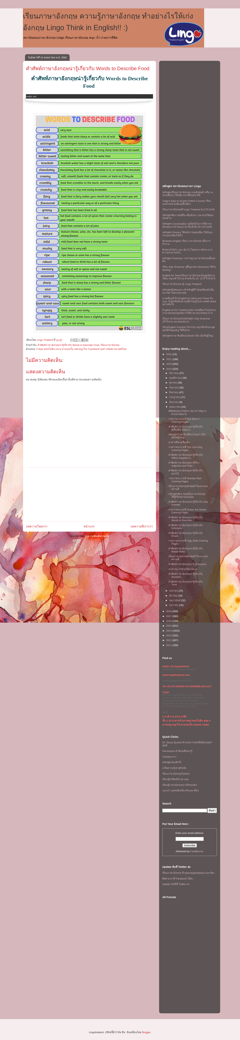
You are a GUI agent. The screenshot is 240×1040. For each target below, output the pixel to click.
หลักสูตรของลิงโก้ (171, 762)
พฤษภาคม (175, 406)
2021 (169, 359)
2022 (169, 354)
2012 (169, 640)
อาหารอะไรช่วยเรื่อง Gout (182, 569)
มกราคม (174, 605)
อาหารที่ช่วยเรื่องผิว (179, 442)
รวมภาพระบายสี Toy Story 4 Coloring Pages (183, 420)
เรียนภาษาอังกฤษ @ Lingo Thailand (181, 284)
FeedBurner (197, 851)
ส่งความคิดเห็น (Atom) (97, 536)
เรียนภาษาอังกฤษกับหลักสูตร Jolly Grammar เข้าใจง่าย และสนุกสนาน (186, 320)
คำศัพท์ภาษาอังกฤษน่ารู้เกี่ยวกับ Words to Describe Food (87, 68)
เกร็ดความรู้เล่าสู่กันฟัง (174, 768)
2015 (169, 625)
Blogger (146, 1032)
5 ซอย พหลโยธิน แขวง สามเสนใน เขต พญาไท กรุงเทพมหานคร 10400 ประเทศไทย (81, 349)
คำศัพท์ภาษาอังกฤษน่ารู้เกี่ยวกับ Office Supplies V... (185, 456)
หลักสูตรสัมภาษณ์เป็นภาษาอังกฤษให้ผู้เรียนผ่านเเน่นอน (186, 495)
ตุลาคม (173, 382)
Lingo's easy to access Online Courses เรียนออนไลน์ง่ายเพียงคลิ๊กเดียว (186, 202)
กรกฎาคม (175, 397)
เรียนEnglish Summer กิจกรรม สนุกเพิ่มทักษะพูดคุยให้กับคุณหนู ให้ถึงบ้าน (188, 329)
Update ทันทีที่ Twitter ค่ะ (176, 884)
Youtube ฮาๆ (169, 756)
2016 (169, 621)
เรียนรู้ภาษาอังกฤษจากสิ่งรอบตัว (179, 785)
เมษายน (174, 590)
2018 (169, 611)
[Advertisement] (89, 494)
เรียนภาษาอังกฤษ (110, 345)
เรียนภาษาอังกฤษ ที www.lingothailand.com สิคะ (188, 872)
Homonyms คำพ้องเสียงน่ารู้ (177, 751)
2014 (169, 630)
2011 (169, 645)
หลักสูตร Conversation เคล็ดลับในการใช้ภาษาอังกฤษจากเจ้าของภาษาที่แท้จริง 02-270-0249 (187, 225)
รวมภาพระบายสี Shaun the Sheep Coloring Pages (187, 511)
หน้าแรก (89, 526)
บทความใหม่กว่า (37, 526)
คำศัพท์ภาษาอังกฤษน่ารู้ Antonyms (187, 564)
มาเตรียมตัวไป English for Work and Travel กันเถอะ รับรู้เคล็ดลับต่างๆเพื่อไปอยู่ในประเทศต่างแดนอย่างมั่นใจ (189, 301)
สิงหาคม (174, 392)
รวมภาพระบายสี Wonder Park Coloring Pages (184, 480)
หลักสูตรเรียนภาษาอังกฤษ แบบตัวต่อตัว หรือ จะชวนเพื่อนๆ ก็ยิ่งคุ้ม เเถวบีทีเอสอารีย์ (187, 194)
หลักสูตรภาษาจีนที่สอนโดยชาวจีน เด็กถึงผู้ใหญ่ (187, 335)
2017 (169, 616)
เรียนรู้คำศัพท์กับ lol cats (175, 779)
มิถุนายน (174, 402)
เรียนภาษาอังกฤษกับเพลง (175, 773)
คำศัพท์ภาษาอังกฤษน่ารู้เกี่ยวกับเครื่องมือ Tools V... (185, 428)
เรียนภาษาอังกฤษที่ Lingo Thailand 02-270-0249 (188, 209)
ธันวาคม (174, 373)
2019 (169, 368)
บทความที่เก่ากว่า (141, 526)
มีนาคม (173, 595)
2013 (169, 635)
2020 (169, 363)
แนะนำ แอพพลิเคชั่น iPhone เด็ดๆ (180, 790)
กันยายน (174, 387)
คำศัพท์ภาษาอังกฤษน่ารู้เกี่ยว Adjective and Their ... (184, 464)
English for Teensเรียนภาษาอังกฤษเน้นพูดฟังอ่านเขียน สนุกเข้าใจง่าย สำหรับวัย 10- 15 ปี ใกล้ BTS (188, 277)
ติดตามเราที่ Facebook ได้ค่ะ (177, 878)
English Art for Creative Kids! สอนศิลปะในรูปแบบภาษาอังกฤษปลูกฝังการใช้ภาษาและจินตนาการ (189, 311)
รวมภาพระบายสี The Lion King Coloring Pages (185, 449)
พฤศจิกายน (175, 377)
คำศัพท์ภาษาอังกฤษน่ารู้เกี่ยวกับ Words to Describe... (185, 519)
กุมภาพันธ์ (175, 600)
